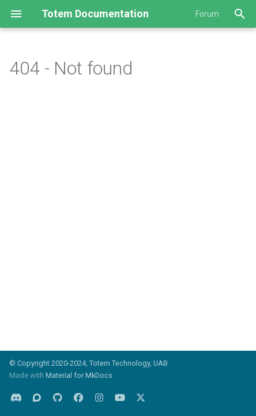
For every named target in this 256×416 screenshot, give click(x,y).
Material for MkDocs (79, 375)
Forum (207, 13)
